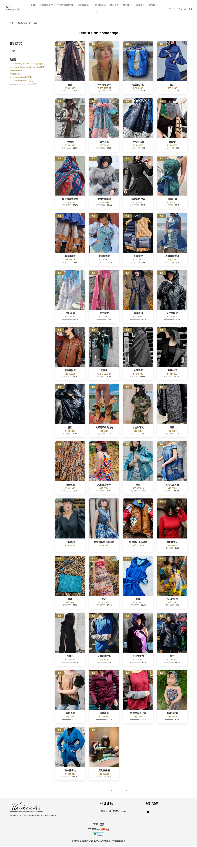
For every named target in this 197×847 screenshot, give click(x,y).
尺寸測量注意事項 (118, 841)
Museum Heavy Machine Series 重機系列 (27, 64)
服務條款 (75, 841)
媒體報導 (140, 5)
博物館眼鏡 (84, 5)
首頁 (33, 5)
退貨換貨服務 (105, 841)
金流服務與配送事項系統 (89, 841)
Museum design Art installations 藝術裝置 (27, 67)
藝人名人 (114, 5)
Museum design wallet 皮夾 (21, 81)
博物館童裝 (100, 5)
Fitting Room (94, 12)
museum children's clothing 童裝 (23, 84)
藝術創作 (127, 5)
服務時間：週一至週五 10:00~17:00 (113, 812)
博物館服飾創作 (17, 71)
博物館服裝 (46, 5)
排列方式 (16, 44)
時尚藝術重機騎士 (65, 5)
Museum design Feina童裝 (21, 78)
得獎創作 (153, 5)
